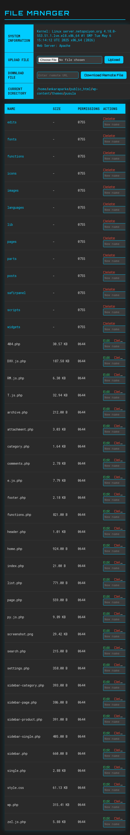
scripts (13, 310)
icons (12, 173)
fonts (12, 139)
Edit (106, 340)
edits (12, 122)
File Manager (37, 13)
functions (15, 156)
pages (12, 241)
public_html (80, 89)
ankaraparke (58, 89)
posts (12, 275)
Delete (109, 119)
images (13, 190)
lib (10, 224)
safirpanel (16, 293)
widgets (13, 327)
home (42, 89)
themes (57, 93)
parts (12, 258)
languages (15, 207)
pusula (70, 93)
